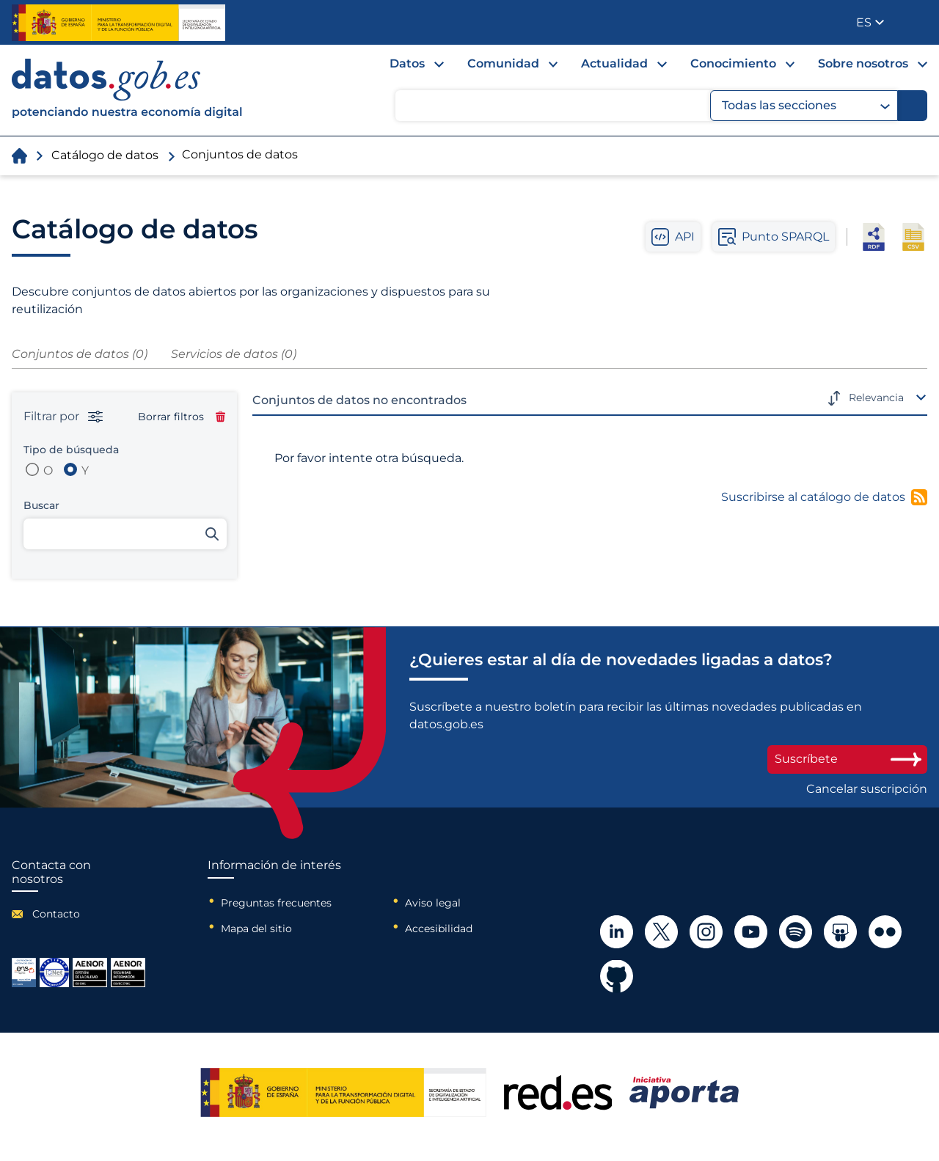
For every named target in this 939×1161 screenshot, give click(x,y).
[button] (870, 22)
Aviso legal (433, 902)
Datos (407, 63)
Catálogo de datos (104, 155)
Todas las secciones (806, 105)
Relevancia (876, 397)
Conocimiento (733, 63)
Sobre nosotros (863, 63)
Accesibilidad (438, 928)
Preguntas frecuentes (276, 902)
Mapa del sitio (256, 928)
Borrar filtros (181, 416)
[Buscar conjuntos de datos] (125, 534)
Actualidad (614, 63)
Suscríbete (847, 759)
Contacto (56, 913)
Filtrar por (63, 416)
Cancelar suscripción (866, 789)
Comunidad (503, 63)
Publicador (917, 21)
